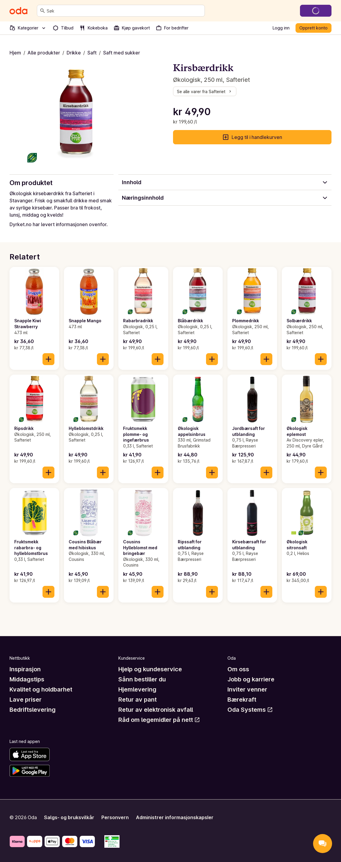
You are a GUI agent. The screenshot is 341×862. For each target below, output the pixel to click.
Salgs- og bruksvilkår (69, 817)
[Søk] (42, 11)
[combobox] (124, 10)
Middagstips (27, 679)
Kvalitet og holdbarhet (41, 689)
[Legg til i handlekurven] (48, 359)
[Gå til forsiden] (18, 10)
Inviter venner (247, 689)
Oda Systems (250, 709)
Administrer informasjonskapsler (174, 817)
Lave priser (26, 699)
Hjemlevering (137, 689)
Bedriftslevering (33, 709)
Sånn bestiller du (142, 679)
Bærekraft (241, 699)
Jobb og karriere (250, 679)
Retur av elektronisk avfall (155, 709)
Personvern (115, 817)
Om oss (238, 669)
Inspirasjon (25, 669)
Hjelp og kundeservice (150, 669)
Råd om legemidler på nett (159, 719)
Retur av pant (137, 699)
